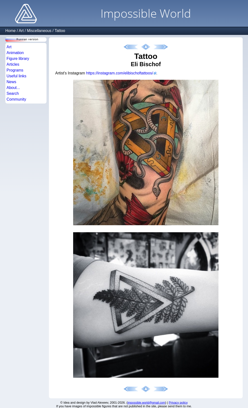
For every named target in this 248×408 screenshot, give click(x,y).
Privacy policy (178, 402)
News (11, 82)
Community (16, 99)
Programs (15, 70)
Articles (13, 64)
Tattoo (59, 31)
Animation (15, 53)
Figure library (18, 58)
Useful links (16, 76)
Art (21, 31)
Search (13, 93)
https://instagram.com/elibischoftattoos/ (119, 73)
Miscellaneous (39, 31)
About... (13, 88)
